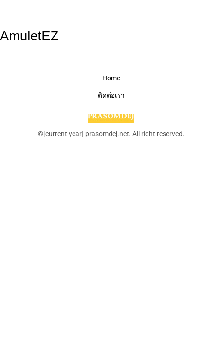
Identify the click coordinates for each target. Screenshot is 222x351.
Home (111, 78)
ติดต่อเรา (111, 95)
